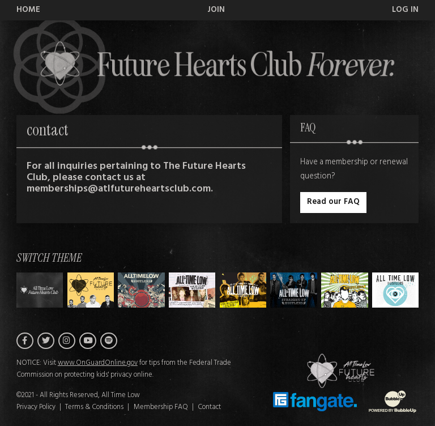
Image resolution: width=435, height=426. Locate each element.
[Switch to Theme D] (243, 290)
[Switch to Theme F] (344, 290)
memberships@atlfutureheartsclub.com (119, 189)
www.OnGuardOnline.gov (98, 363)
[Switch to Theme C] (192, 290)
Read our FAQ (333, 201)
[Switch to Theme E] (293, 290)
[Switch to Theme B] (141, 290)
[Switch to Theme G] (395, 290)
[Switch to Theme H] (39, 290)
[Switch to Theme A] (90, 290)
